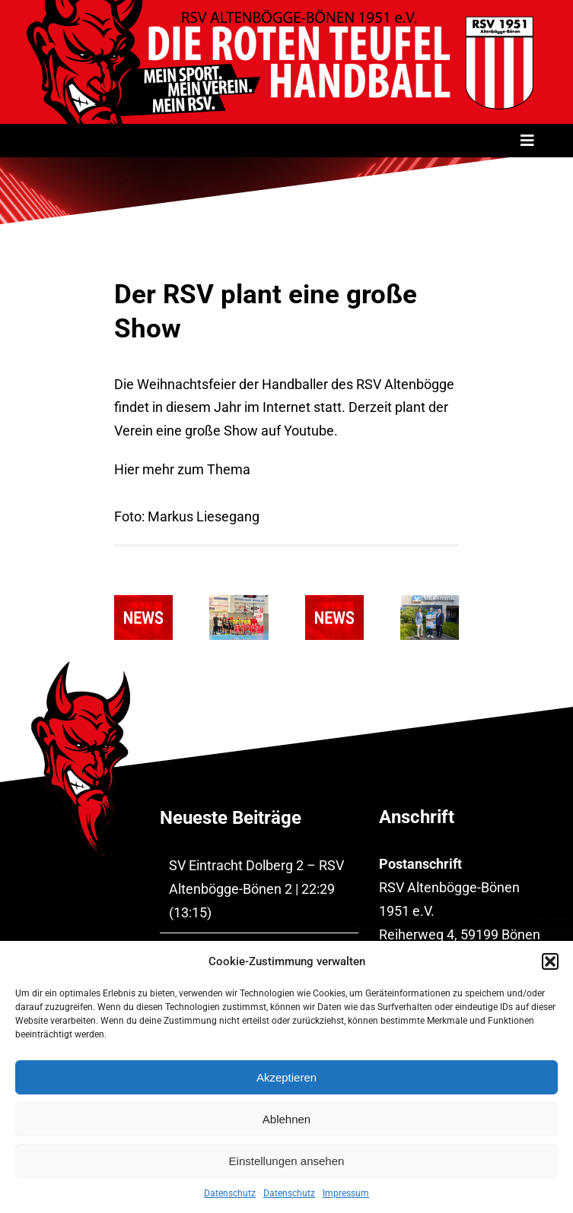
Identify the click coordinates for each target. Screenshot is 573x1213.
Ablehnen (286, 1119)
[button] (550, 961)
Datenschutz (230, 1193)
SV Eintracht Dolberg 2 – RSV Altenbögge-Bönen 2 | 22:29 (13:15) (256, 888)
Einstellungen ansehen (287, 1160)
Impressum (346, 1193)
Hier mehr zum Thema (182, 469)
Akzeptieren (286, 1077)
